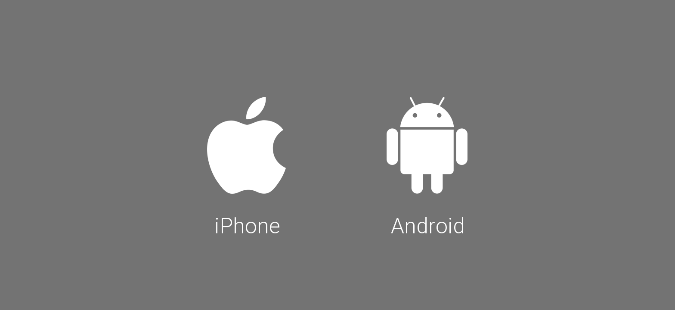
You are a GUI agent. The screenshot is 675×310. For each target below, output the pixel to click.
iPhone (247, 164)
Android (428, 164)
